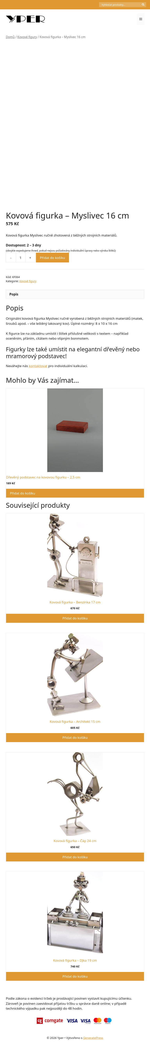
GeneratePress (93, 1038)
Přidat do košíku (52, 257)
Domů (10, 37)
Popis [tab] (13, 294)
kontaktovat (38, 366)
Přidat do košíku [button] (22, 493)
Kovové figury (27, 37)
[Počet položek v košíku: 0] (92, 4)
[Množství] (20, 257)
